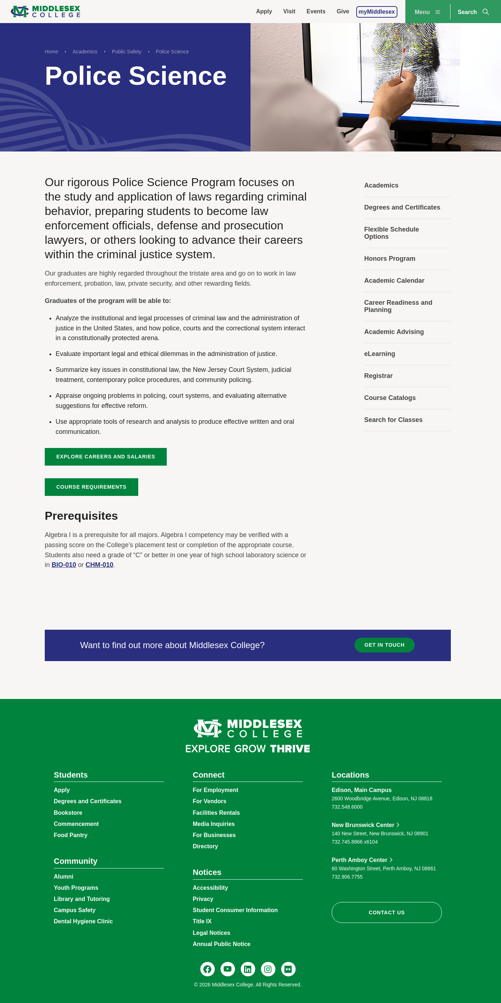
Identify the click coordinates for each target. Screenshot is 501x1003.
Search (474, 12)
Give (343, 11)
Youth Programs (76, 888)
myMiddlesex (377, 12)
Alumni (63, 877)
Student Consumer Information (235, 910)
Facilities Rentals (216, 813)
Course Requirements (91, 487)
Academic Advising (394, 331)
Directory (205, 846)
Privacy (203, 899)
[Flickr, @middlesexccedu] (288, 969)
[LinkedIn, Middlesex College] (248, 969)
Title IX (202, 921)
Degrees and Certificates (402, 207)
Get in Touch (385, 645)
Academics (85, 51)
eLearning (379, 353)
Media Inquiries (214, 824)
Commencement (76, 824)
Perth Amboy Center (359, 860)
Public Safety (126, 51)
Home (51, 51)
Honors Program (389, 258)
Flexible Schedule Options (391, 233)
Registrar (378, 375)
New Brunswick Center (363, 825)
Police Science (172, 51)
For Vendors (209, 801)
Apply (264, 11)
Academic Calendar (394, 280)
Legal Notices (211, 933)
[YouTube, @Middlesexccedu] (228, 969)
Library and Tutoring (82, 899)
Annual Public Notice (221, 944)
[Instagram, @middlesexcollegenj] (268, 969)
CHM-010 (99, 564)
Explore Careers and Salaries (105, 456)
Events (315, 11)
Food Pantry (70, 835)
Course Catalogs (390, 397)
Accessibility (210, 888)
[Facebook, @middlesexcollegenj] (207, 969)
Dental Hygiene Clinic (83, 921)
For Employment (215, 790)
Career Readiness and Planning (398, 306)
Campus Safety (75, 910)
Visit (289, 11)
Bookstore (68, 813)
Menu (428, 12)
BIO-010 (64, 564)
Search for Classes (393, 419)
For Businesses (214, 835)
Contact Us (387, 912)
